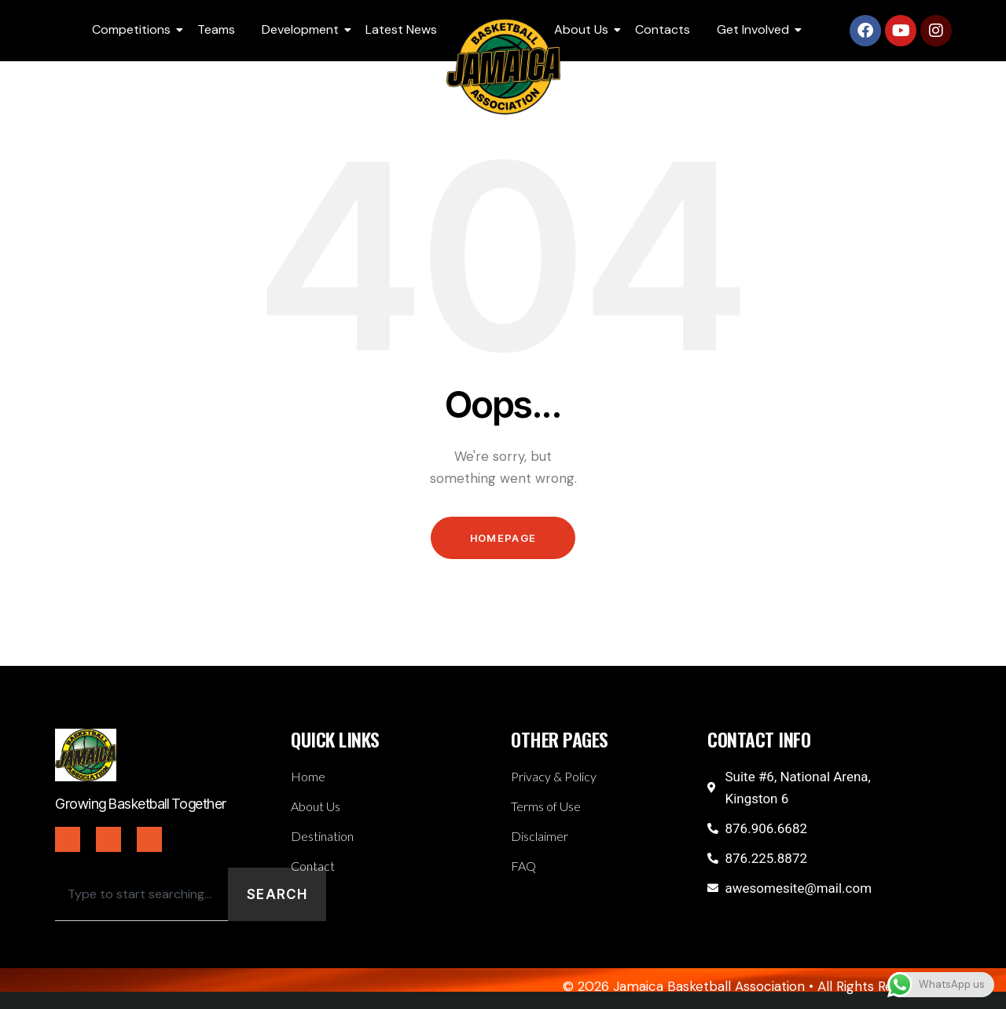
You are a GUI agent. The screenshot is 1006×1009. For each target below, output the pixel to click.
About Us (584, 29)
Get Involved (756, 29)
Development (303, 29)
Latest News (401, 29)
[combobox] (141, 894)
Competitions (134, 29)
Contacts (662, 29)
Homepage (503, 538)
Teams (216, 29)
